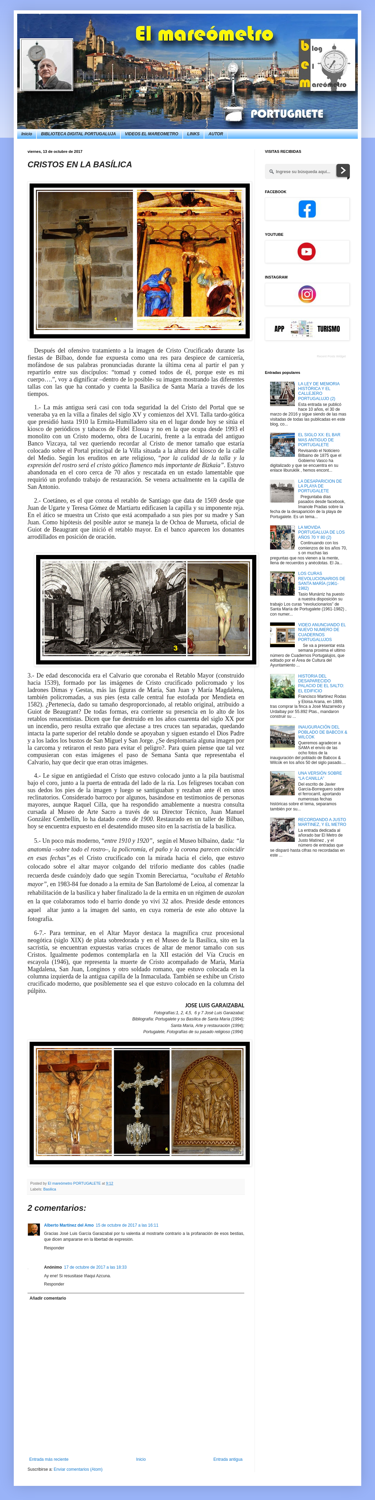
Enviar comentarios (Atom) (78, 1469)
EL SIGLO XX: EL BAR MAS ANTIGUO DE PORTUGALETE (319, 439)
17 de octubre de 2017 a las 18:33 (95, 1267)
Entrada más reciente (48, 1459)
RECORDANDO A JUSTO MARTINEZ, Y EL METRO (322, 822)
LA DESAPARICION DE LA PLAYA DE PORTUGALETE (320, 486)
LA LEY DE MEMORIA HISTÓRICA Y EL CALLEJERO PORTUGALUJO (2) (319, 391)
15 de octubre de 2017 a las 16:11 (127, 1225)
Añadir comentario (48, 1298)
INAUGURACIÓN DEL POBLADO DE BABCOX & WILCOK (322, 732)
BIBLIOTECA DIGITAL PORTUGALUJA (78, 134)
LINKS (193, 134)
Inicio (26, 134)
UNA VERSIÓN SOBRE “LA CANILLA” (320, 775)
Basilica (49, 1189)
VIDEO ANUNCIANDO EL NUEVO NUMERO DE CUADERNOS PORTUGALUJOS (322, 632)
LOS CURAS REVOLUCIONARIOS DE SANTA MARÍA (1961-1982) (321, 581)
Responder (54, 1248)
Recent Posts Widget (331, 356)
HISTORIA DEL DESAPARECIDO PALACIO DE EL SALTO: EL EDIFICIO (321, 683)
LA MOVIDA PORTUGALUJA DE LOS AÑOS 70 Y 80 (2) (321, 532)
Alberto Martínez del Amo (69, 1225)
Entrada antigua (228, 1459)
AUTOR (215, 134)
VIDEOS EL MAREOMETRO (151, 134)
